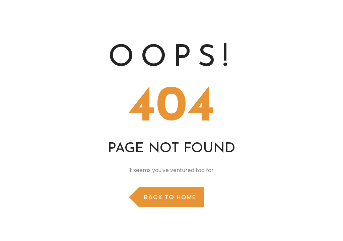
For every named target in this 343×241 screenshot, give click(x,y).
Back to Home (170, 197)
